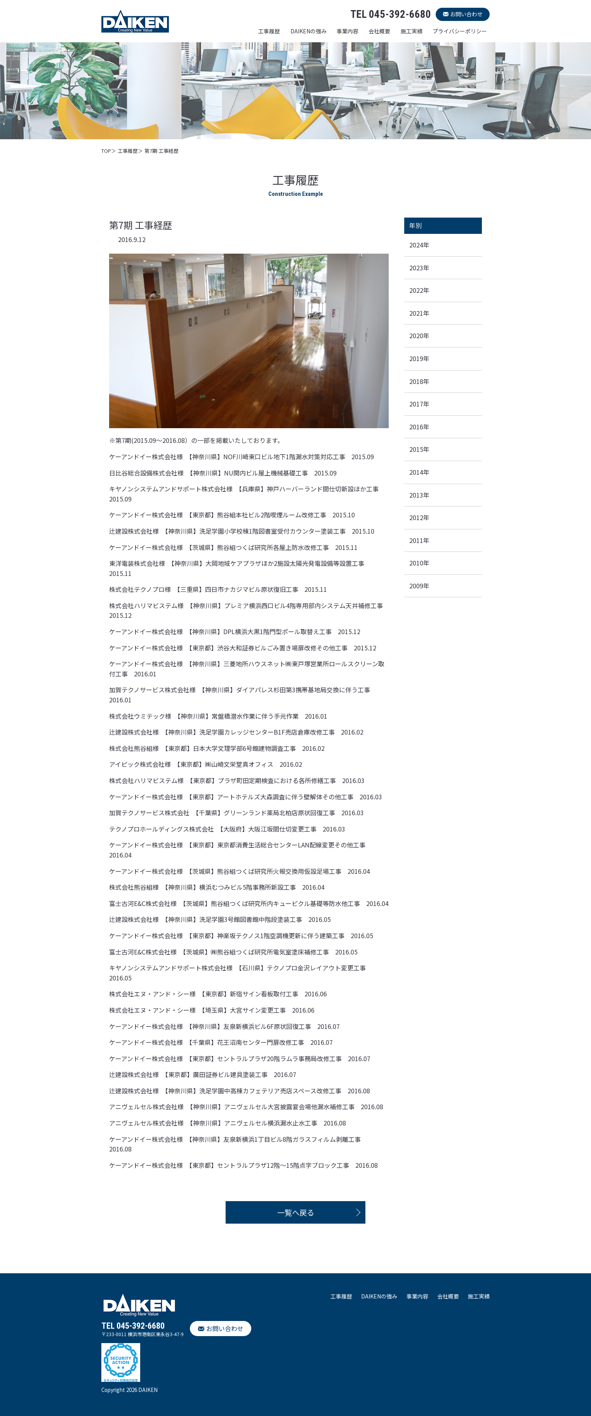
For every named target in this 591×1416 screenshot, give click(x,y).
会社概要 (379, 31)
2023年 (419, 267)
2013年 (419, 495)
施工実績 (411, 31)
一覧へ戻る (295, 1212)
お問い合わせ (466, 14)
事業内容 (347, 31)
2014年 (419, 472)
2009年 (419, 585)
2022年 (419, 290)
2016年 (419, 426)
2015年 (419, 449)
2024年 (419, 244)
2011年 (419, 540)
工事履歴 (269, 31)
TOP (106, 150)
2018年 (419, 381)
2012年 (419, 517)
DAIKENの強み (308, 31)
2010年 (419, 562)
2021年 (419, 313)
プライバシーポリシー (460, 31)
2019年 (419, 358)
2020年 (419, 335)
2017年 (419, 403)
